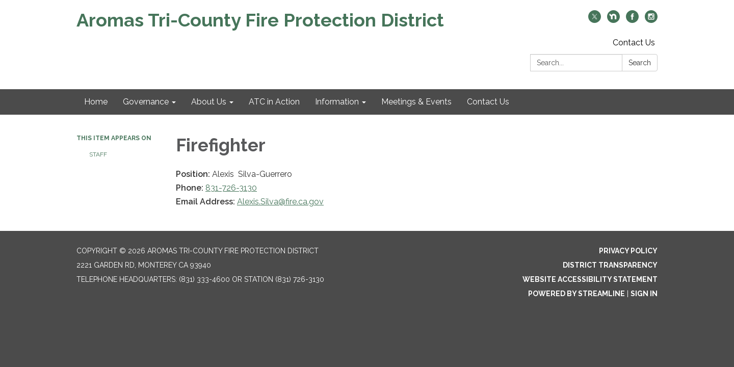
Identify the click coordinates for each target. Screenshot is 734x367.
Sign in (644, 294)
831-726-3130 (231, 188)
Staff (98, 154)
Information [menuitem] (337, 102)
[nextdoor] (613, 20)
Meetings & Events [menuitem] (416, 102)
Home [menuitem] (96, 102)
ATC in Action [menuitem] (274, 102)
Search (639, 63)
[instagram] (651, 20)
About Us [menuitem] (208, 102)
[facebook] (632, 20)
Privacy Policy (628, 251)
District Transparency (610, 265)
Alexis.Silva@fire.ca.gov (280, 201)
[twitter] (594, 20)
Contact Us (634, 42)
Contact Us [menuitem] (488, 102)
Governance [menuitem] (146, 102)
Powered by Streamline (576, 294)
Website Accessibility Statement (590, 279)
